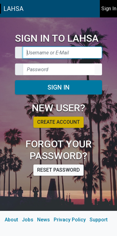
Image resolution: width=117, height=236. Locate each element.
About (11, 220)
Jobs (27, 220)
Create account (58, 122)
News (43, 220)
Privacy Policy (70, 220)
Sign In (58, 87)
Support (99, 220)
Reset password (58, 170)
